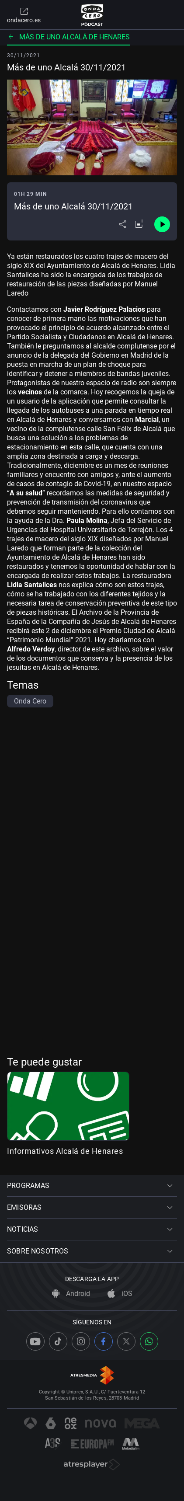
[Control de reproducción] (162, 224)
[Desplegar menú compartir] (123, 224)
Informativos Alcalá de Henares (65, 1151)
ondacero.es (24, 15)
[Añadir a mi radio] (139, 224)
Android (71, 1293)
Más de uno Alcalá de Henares (68, 37)
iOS (120, 1293)
